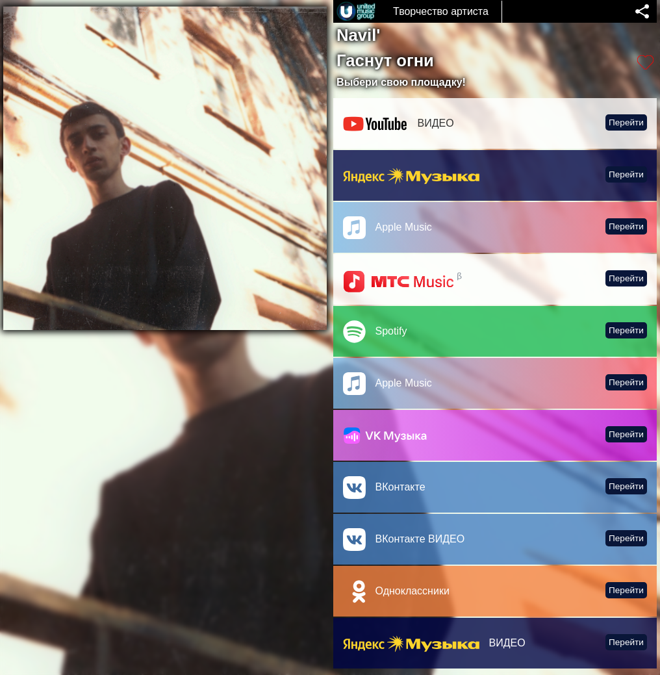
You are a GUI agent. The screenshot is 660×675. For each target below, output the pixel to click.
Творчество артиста (441, 11)
